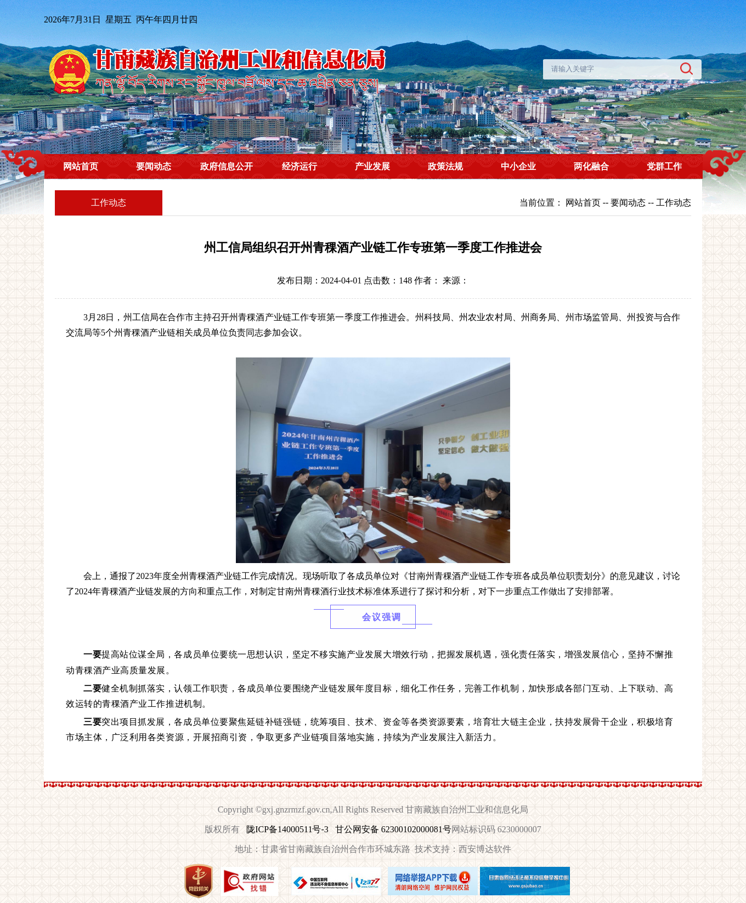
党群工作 (664, 166)
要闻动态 (153, 166)
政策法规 (445, 166)
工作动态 (673, 202)
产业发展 (372, 166)
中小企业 (518, 166)
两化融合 (591, 166)
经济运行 (299, 166)
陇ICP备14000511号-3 (287, 829)
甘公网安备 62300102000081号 (393, 829)
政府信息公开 (226, 166)
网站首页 (80, 166)
